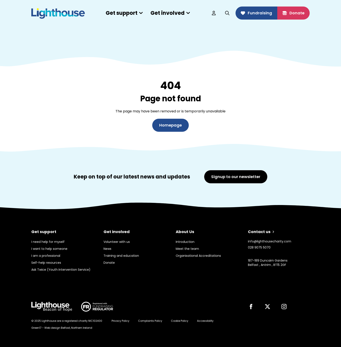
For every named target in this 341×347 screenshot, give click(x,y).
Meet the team (187, 249)
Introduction (185, 242)
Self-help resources (46, 262)
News (107, 249)
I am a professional (45, 256)
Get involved (170, 13)
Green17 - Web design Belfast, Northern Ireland (61, 328)
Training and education (121, 256)
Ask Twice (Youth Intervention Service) (60, 269)
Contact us (261, 231)
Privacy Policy (120, 321)
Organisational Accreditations (198, 256)
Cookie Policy (179, 321)
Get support (124, 13)
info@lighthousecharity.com (269, 241)
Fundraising (256, 13)
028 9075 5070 (259, 247)
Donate (293, 13)
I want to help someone (49, 249)
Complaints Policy (150, 321)
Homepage (170, 125)
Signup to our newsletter (235, 176)
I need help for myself (48, 242)
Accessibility (205, 321)
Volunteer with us (117, 242)
